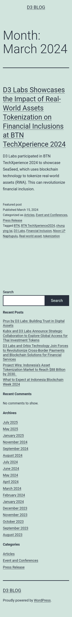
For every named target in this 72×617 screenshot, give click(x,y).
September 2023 (15, 528)
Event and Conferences (51, 215)
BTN (17, 225)
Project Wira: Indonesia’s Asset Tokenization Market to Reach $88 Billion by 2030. (34, 369)
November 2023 (15, 515)
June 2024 (11, 469)
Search (8, 292)
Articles (29, 215)
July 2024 (10, 462)
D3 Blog (36, 7)
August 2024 (12, 455)
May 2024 (10, 475)
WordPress (42, 600)
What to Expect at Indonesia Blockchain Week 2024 (33, 382)
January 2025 (13, 435)
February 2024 (14, 495)
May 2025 (10, 429)
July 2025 (10, 422)
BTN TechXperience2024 (38, 225)
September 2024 (15, 449)
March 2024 (12, 488)
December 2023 (15, 508)
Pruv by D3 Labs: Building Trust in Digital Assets (34, 323)
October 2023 (13, 522)
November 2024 (15, 442)
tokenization (51, 236)
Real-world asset (30, 236)
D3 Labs (19, 231)
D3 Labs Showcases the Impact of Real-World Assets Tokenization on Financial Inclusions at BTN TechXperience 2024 (34, 117)
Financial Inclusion (39, 231)
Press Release (12, 220)
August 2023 (12, 535)
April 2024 (11, 482)
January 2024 (13, 502)
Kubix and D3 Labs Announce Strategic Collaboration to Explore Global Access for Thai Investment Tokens (35, 335)
